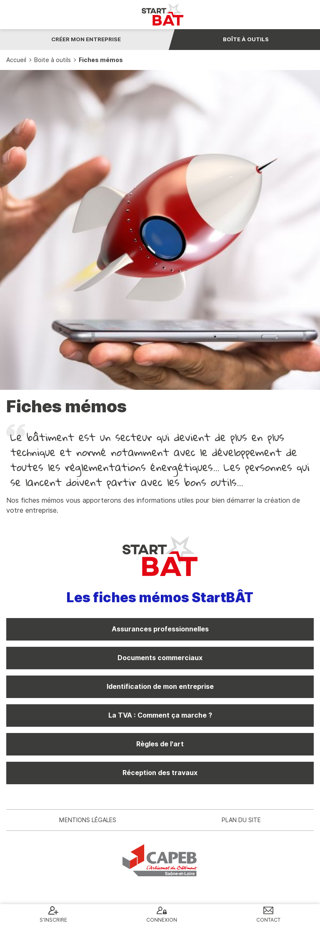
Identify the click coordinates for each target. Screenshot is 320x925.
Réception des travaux (160, 773)
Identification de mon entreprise (160, 687)
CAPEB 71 (160, 860)
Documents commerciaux (160, 658)
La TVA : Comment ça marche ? (160, 715)
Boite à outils (52, 60)
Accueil (16, 60)
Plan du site (241, 820)
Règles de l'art (160, 744)
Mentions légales (87, 820)
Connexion (161, 920)
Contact (268, 920)
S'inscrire (53, 920)
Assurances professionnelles (160, 629)
